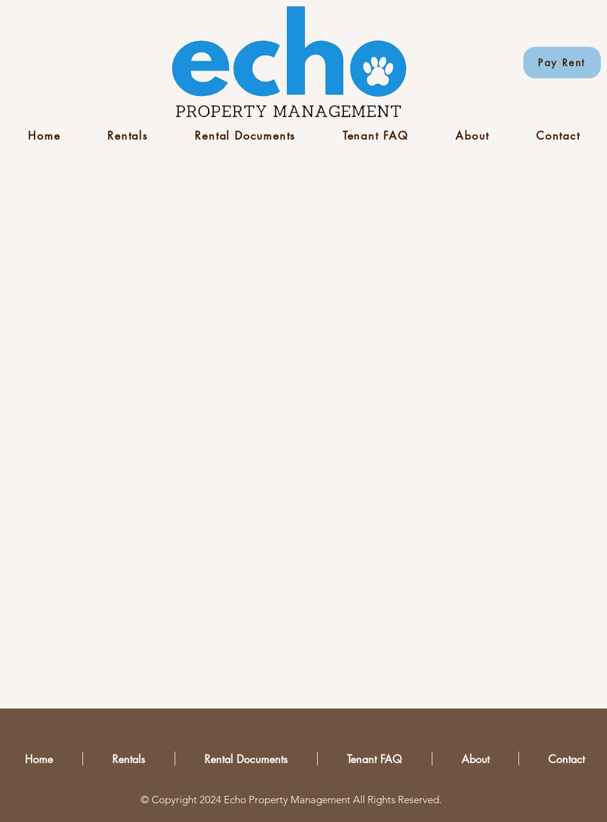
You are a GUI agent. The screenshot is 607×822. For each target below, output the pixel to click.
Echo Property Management (287, 799)
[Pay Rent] (562, 62)
